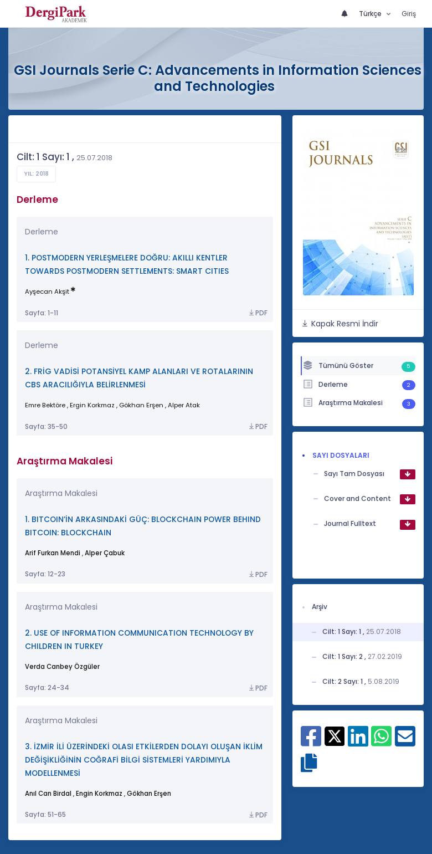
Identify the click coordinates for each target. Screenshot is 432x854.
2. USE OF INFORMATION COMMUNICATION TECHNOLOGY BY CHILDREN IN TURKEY (139, 640)
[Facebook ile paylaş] (311, 742)
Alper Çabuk (105, 553)
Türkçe (371, 13)
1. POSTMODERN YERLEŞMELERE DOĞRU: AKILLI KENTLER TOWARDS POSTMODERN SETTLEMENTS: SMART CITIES (127, 265)
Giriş (409, 13)
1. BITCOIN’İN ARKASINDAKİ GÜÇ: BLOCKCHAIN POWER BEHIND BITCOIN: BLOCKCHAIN (143, 526)
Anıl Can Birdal (48, 793)
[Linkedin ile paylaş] (358, 742)
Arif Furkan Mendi (52, 553)
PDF (258, 313)
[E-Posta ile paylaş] (405, 742)
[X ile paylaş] (335, 735)
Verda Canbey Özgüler (62, 666)
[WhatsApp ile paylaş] (381, 742)
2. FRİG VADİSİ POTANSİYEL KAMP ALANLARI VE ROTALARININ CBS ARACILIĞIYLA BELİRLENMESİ (139, 378)
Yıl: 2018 (36, 174)
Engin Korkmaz (99, 793)
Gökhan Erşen (149, 793)
